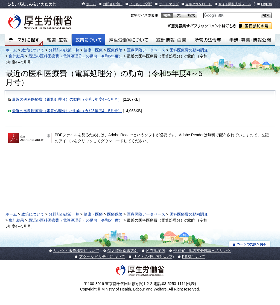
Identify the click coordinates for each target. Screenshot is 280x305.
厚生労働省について (128, 40)
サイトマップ (169, 4)
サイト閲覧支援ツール (234, 4)
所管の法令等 (207, 40)
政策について (88, 40)
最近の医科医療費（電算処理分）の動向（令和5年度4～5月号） (67, 99)
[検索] (232, 15)
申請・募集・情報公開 (250, 40)
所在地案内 (155, 250)
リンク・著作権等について (76, 250)
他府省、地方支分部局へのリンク (202, 250)
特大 (191, 15)
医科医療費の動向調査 (189, 50)
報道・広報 (57, 40)
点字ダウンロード (198, 4)
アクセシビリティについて (102, 256)
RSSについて (193, 256)
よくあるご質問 (140, 4)
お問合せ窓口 (112, 4)
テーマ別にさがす (24, 39)
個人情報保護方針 (122, 250)
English (266, 4)
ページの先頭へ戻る (250, 244)
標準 (167, 15)
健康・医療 (93, 50)
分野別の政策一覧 (64, 50)
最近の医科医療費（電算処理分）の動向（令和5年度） (75, 56)
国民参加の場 (255, 25)
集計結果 (16, 56)
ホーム (91, 4)
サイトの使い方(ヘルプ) (153, 256)
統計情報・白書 (171, 40)
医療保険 (114, 50)
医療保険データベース (146, 50)
